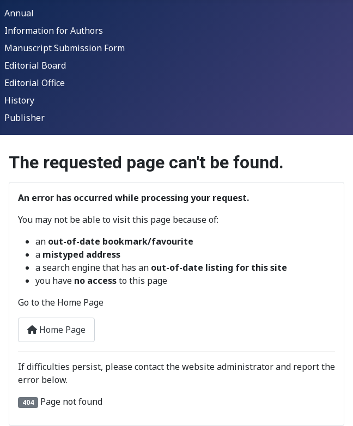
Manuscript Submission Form (64, 48)
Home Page (56, 330)
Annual (19, 13)
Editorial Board (35, 65)
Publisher (24, 118)
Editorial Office (34, 83)
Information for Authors (53, 30)
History (19, 100)
